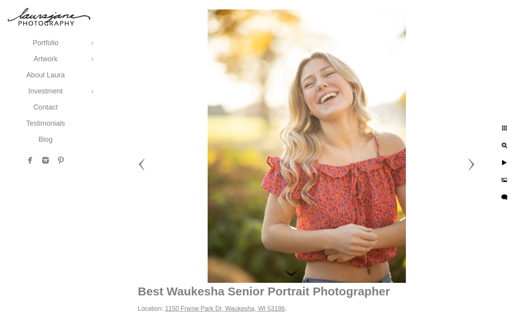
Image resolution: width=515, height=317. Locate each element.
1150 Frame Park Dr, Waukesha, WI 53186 (225, 308)
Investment (45, 91)
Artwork (45, 59)
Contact (45, 107)
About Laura (45, 75)
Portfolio (45, 43)
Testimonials (45, 123)
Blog (45, 139)
